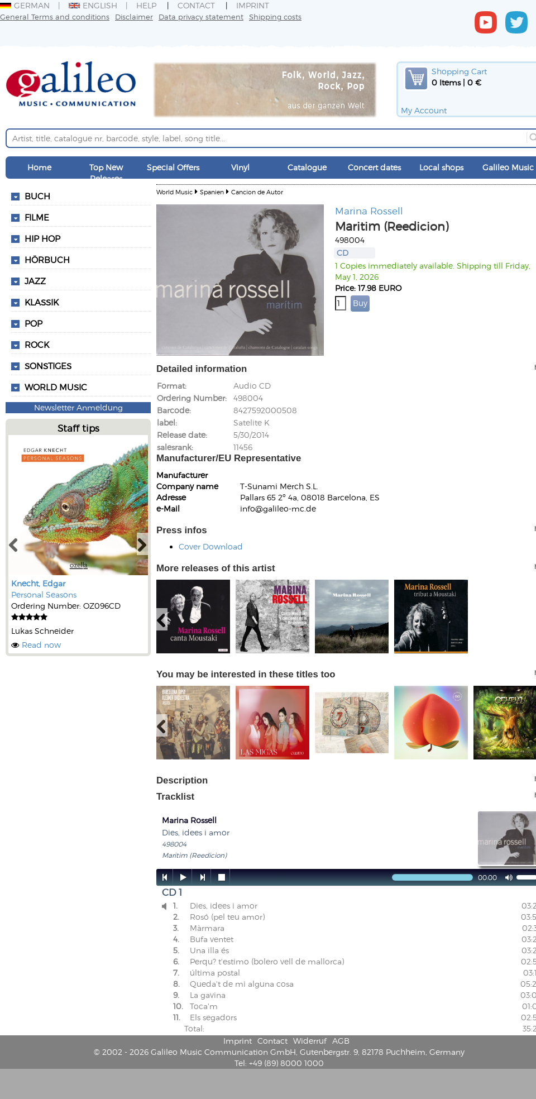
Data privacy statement (201, 16)
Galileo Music (508, 167)
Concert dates (374, 167)
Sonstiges (48, 366)
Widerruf (310, 1040)
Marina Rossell (369, 210)
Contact (196, 5)
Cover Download (211, 546)
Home (39, 167)
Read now (41, 644)
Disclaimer (134, 16)
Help (146, 5)
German (25, 5)
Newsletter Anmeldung (78, 407)
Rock (37, 345)
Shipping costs (275, 16)
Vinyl (240, 167)
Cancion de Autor (257, 191)
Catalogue (307, 167)
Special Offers (173, 167)
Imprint (252, 5)
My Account (424, 110)
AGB (341, 1040)
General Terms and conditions (54, 16)
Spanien (212, 191)
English (93, 5)
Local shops (441, 167)
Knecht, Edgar (38, 583)
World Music (56, 387)
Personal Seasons (43, 594)
